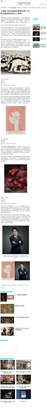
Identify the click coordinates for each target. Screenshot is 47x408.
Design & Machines (42, 37)
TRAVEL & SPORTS (31, 7)
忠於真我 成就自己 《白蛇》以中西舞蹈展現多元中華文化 (43, 33)
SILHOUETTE (44, 7)
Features (42, 43)
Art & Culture (18, 293)
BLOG (46, 5)
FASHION (8, 7)
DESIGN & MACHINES (25, 7)
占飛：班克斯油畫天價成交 (22, 317)
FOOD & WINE (19, 7)
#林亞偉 (3, 287)
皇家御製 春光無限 (19, 305)
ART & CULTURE (13, 7)
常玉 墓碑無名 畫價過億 (21, 294)
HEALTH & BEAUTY (38, 7)
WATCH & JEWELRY (3, 7)
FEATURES (41, 5)
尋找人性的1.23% (23, 401)
